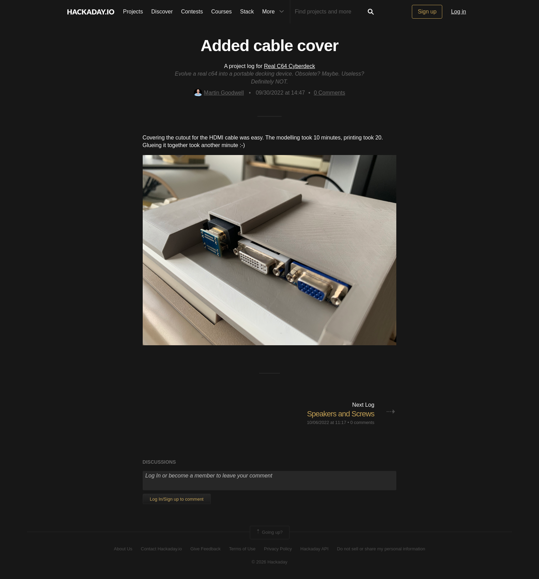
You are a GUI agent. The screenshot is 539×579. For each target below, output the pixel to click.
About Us (123, 548)
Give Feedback (205, 548)
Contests (192, 12)
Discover (162, 12)
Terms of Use (242, 548)
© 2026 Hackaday (269, 561)
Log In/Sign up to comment (177, 499)
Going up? (269, 532)
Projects (133, 12)
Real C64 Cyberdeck (289, 66)
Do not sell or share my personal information (381, 548)
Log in (458, 12)
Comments (329, 93)
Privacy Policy (278, 548)
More (274, 12)
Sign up (427, 12)
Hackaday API (314, 548)
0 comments (362, 422)
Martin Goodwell (219, 93)
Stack (247, 12)
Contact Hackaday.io (161, 548)
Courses (221, 12)
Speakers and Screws (340, 413)
